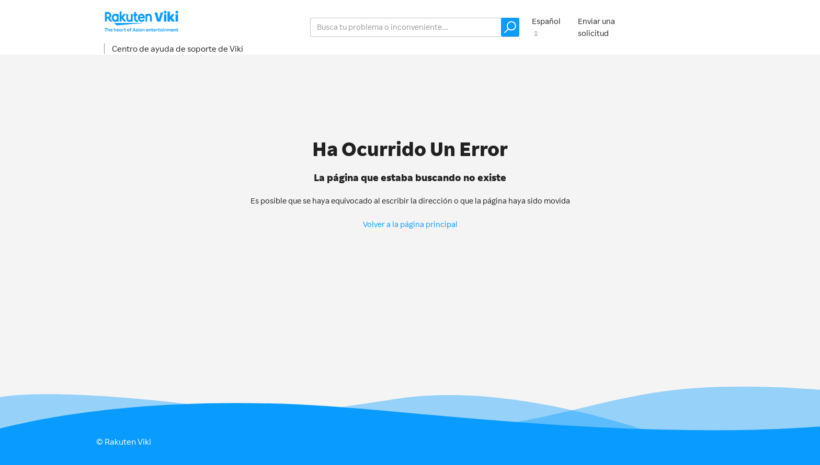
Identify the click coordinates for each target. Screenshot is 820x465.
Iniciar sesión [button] (690, 27)
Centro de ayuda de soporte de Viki (177, 48)
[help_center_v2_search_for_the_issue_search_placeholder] (414, 27)
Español (546, 21)
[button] (510, 27)
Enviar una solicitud (596, 27)
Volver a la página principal (410, 224)
